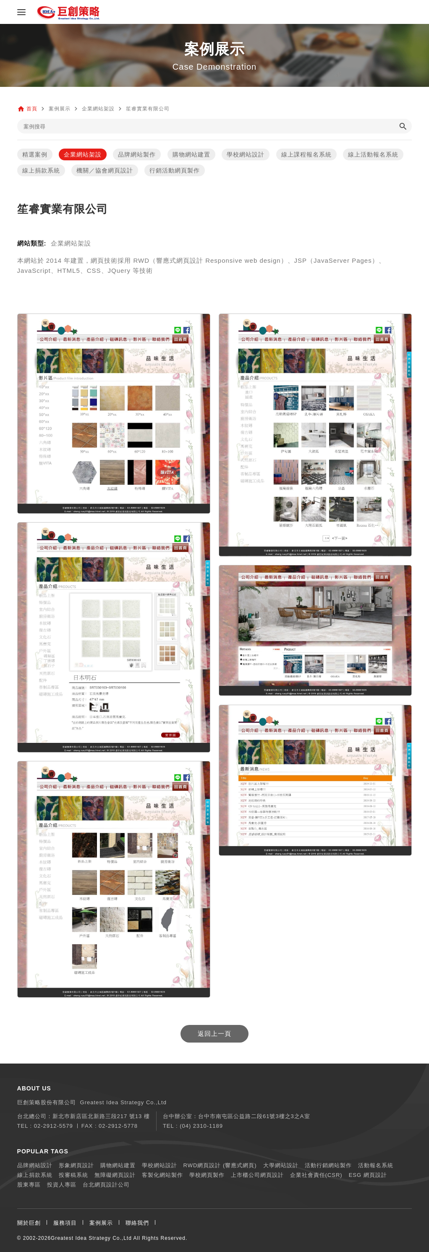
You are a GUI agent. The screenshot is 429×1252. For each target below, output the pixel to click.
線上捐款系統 (41, 170)
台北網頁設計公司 (106, 1184)
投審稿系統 (73, 1175)
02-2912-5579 (53, 1126)
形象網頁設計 (76, 1165)
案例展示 (101, 1223)
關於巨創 (29, 1223)
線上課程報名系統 (306, 154)
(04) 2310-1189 (201, 1126)
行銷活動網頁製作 (174, 170)
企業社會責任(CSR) (316, 1175)
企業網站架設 (83, 154)
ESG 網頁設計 (368, 1175)
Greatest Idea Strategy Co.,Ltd (91, 1238)
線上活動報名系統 (373, 154)
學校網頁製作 (207, 1175)
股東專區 (29, 1184)
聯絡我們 (137, 1223)
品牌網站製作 (137, 154)
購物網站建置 (191, 154)
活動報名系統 (375, 1165)
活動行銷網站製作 (328, 1165)
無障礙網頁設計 (115, 1175)
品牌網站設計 (34, 1165)
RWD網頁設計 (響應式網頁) (220, 1165)
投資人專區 (61, 1184)
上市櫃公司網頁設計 (257, 1175)
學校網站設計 (245, 154)
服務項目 (65, 1223)
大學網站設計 (280, 1165)
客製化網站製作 (162, 1175)
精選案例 (34, 154)
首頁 (31, 109)
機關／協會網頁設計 (104, 170)
